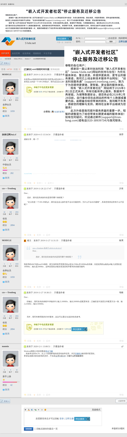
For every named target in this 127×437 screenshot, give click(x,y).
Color (28, 409)
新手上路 (7, 376)
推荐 (121, 134)
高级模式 (96, 410)
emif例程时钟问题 (39, 59)
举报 (121, 129)
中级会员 (7, 164)
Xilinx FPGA (18, 59)
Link (35, 409)
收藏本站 (11, 4)
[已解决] (28, 69)
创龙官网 (16, 53)
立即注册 (123, 41)
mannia (5, 346)
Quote (38, 409)
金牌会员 (7, 104)
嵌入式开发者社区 (1, 59)
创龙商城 (26, 53)
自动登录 (111, 38)
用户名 (78, 38)
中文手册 (48, 53)
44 (4, 212)
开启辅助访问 (123, 4)
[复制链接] (55, 69)
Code (42, 409)
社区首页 (5, 53)
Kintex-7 (28, 59)
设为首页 (4, 4)
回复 (29, 129)
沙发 (121, 188)
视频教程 (37, 53)
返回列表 (122, 401)
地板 (121, 292)
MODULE (7, 74)
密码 (78, 41)
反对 (50, 183)
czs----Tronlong (9, 188)
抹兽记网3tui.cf (9, 134)
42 (17, 370)
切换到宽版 (125, 4)
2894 (16, 212)
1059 (16, 98)
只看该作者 (59, 74)
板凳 (121, 240)
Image (32, 409)
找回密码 (123, 38)
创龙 (5, 218)
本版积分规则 (118, 428)
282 (17, 158)
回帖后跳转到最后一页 (46, 429)
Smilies (45, 409)
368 (10, 212)
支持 (39, 183)
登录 (40, 92)
